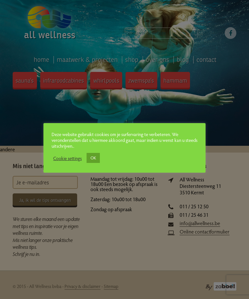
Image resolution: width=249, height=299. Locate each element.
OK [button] (93, 158)
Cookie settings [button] (67, 158)
